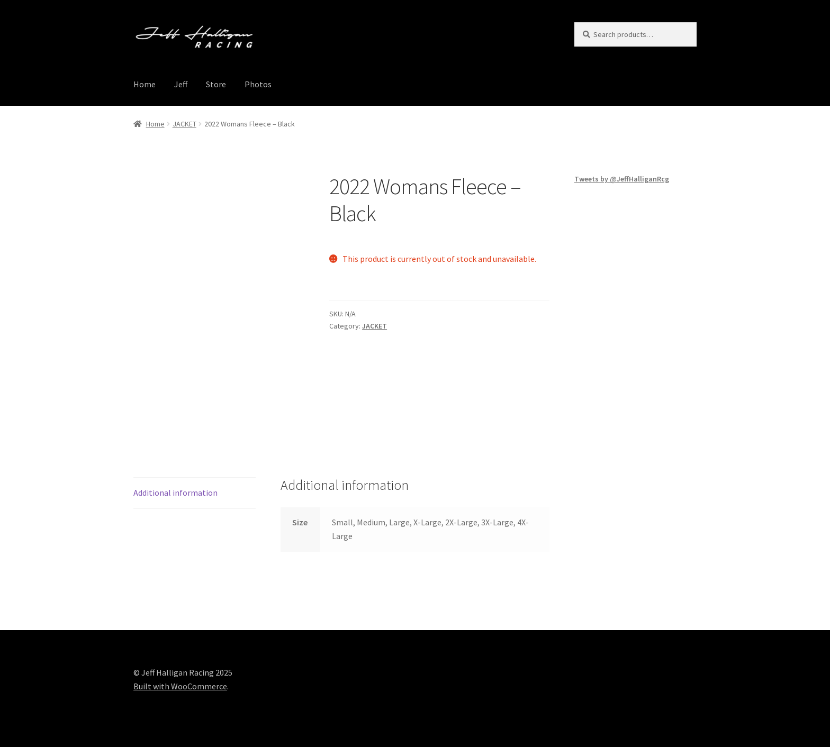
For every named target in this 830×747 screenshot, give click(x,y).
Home (144, 84)
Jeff (180, 84)
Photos (258, 84)
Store (216, 84)
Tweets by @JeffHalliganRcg (621, 179)
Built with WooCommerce (180, 686)
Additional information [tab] (175, 492)
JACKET (184, 124)
